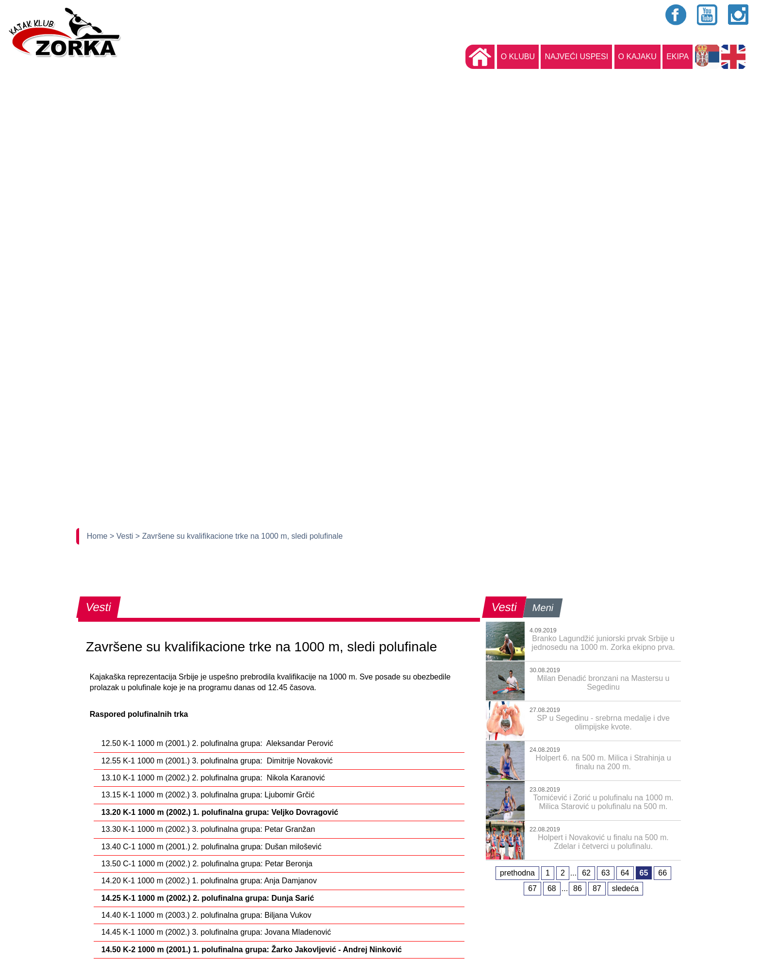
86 (577, 888)
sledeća (625, 888)
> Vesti (122, 536)
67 (532, 888)
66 (662, 873)
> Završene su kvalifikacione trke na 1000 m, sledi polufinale (239, 536)
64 (625, 873)
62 (586, 873)
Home (98, 536)
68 (551, 888)
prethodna (517, 873)
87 (597, 888)
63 (605, 873)
